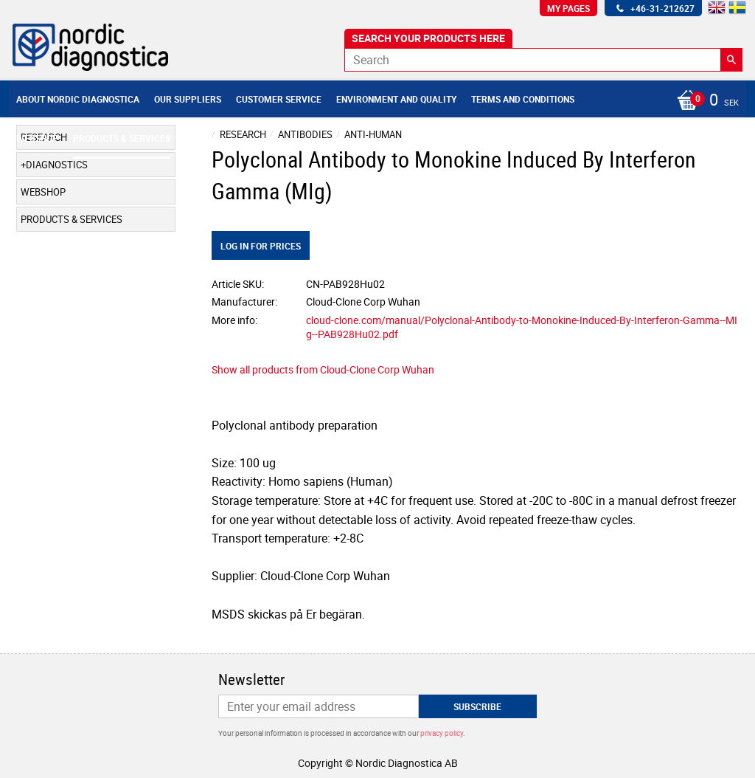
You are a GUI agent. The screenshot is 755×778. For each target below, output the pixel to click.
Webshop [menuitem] (37, 138)
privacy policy (441, 733)
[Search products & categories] (543, 60)
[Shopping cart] (704, 101)
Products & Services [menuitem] (121, 138)
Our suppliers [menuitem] (187, 99)
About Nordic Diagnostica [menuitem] (77, 99)
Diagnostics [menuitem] (57, 164)
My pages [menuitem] (568, 8)
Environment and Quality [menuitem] (396, 99)
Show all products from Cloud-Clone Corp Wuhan (323, 369)
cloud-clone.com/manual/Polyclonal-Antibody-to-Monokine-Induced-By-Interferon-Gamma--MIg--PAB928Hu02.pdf (521, 327)
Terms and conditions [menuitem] (522, 99)
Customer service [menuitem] (278, 99)
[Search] (731, 60)
